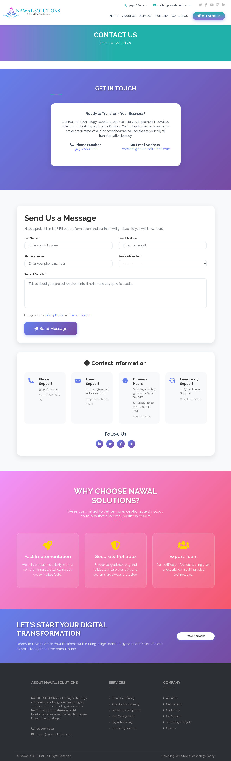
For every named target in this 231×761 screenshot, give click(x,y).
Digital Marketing (122, 722)
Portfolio (161, 16)
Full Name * (32, 240)
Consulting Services (124, 728)
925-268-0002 (136, 5)
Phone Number (34, 258)
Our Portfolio (174, 704)
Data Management (123, 716)
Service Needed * (130, 258)
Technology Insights (178, 722)
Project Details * (35, 276)
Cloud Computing (123, 698)
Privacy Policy (54, 317)
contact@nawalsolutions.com (172, 5)
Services (145, 16)
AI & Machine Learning (126, 704)
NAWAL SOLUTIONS (32, 756)
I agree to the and (59, 317)
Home (113, 16)
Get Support (173, 716)
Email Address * (129, 240)
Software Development (126, 710)
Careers (171, 728)
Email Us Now (196, 636)
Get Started (208, 16)
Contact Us (180, 16)
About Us (129, 16)
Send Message (50, 330)
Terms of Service (79, 317)
